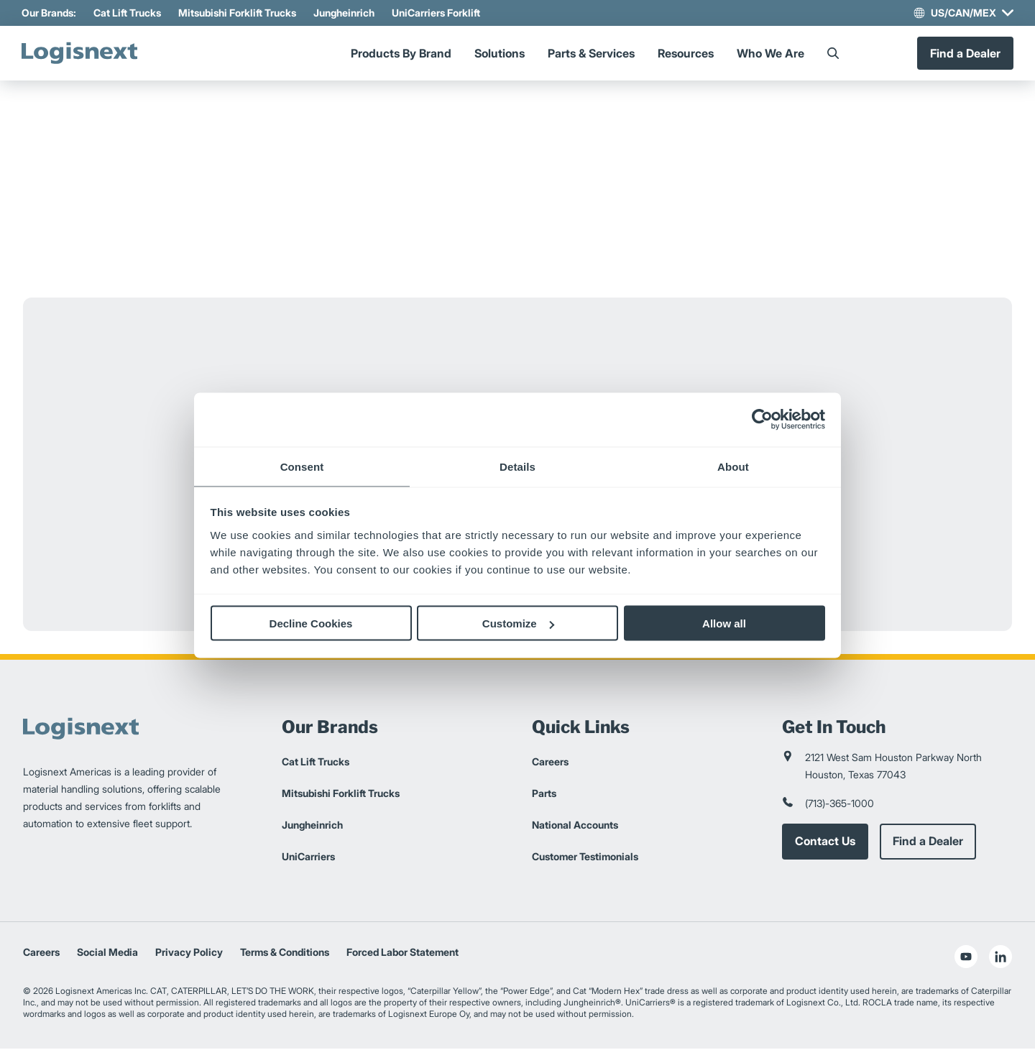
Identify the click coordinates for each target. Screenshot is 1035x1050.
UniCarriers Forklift (437, 12)
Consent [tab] (302, 466)
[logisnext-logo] (84, 53)
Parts (544, 794)
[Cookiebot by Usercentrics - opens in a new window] (762, 419)
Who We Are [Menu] (770, 54)
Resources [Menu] (686, 54)
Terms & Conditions (284, 953)
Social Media (107, 953)
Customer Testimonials (585, 858)
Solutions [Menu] (499, 54)
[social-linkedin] (1000, 958)
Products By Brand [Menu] (401, 54)
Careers (550, 763)
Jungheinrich (345, 12)
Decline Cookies (311, 623)
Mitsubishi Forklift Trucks (239, 12)
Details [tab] (517, 466)
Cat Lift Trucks (128, 12)
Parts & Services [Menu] (591, 54)
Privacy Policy (189, 953)
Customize (518, 623)
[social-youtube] (966, 958)
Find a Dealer (964, 54)
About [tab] (733, 466)
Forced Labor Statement (402, 953)
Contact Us (825, 843)
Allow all (724, 623)
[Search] (833, 54)
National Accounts (575, 826)
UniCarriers (308, 858)
